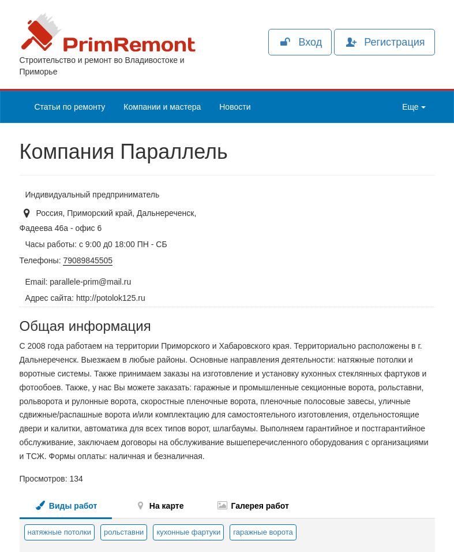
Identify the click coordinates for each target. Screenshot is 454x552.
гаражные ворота (262, 532)
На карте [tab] (159, 505)
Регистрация (384, 42)
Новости (234, 106)
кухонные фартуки (188, 532)
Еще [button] (413, 106)
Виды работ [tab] (65, 505)
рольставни (124, 532)
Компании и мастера (162, 106)
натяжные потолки (59, 532)
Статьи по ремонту (70, 106)
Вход (300, 42)
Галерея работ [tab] (252, 505)
